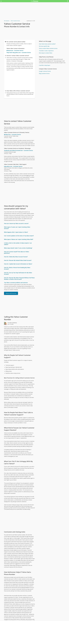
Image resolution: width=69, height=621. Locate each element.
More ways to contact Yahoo (45, 53)
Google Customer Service (45, 71)
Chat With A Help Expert (44, 65)
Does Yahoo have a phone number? (47, 44)
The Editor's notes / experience (46, 50)
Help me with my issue (11, 293)
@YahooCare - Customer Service (15, 50)
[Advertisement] (19, 80)
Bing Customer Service (44, 73)
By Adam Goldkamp (12, 322)
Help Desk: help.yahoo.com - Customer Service (19, 52)
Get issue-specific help (44, 46)
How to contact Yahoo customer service (48, 48)
